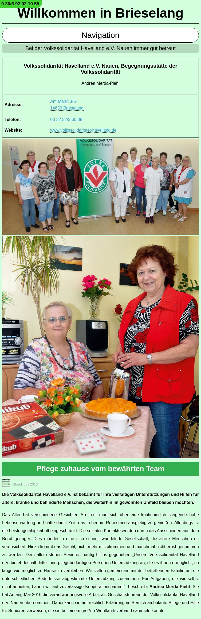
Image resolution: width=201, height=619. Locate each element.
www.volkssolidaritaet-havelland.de (83, 130)
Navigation (101, 35)
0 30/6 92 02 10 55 (20, 3)
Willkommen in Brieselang (101, 13)
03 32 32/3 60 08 (66, 119)
